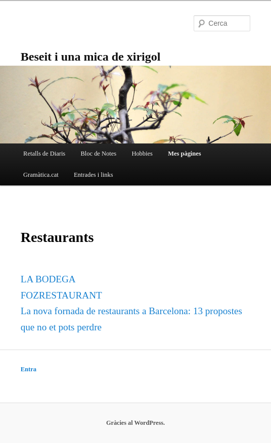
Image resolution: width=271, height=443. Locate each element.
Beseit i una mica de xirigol (91, 56)
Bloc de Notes (98, 153)
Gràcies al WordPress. (135, 422)
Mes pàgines (184, 153)
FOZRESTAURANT (61, 295)
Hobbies (142, 153)
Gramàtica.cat (41, 174)
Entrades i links (93, 174)
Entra (28, 369)
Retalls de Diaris (44, 153)
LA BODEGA (48, 279)
